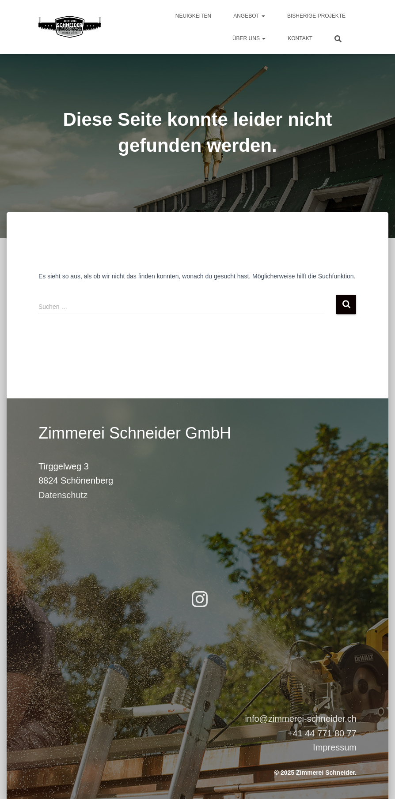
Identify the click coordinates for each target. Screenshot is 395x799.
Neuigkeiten (193, 16)
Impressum (335, 747)
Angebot (249, 16)
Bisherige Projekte (316, 16)
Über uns (249, 38)
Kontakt (300, 38)
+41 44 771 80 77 (322, 733)
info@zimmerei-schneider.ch (301, 719)
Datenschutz (62, 495)
